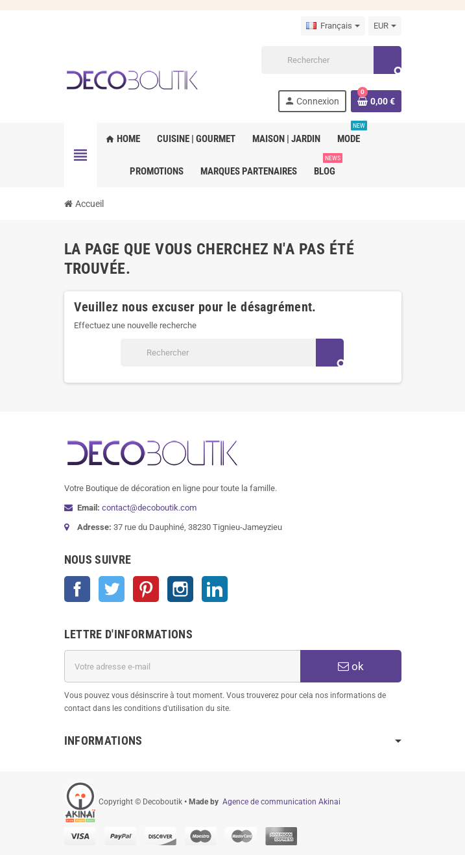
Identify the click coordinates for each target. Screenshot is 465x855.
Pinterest (146, 589)
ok (351, 666)
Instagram (180, 589)
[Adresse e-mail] (182, 666)
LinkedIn (215, 589)
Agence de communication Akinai (281, 801)
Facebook (77, 589)
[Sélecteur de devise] (384, 26)
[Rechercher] (330, 60)
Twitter (112, 589)
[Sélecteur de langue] (333, 26)
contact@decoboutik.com (149, 507)
